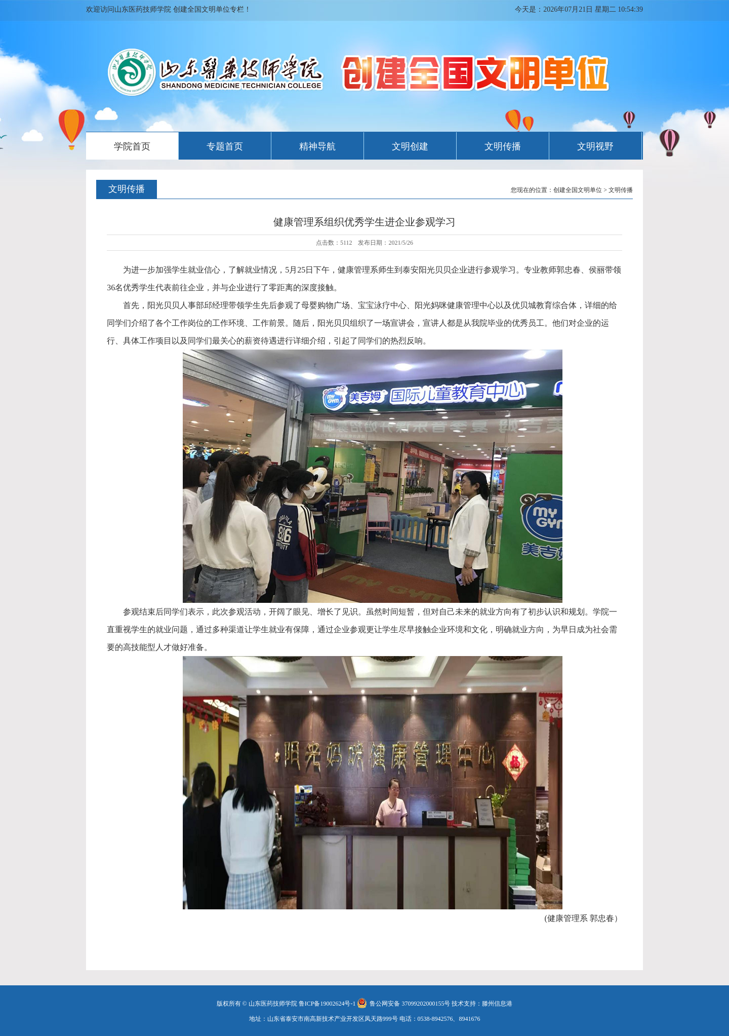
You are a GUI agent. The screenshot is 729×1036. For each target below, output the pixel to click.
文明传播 (502, 146)
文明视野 (595, 146)
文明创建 (410, 146)
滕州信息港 (497, 1003)
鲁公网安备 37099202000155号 (403, 1003)
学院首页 (132, 146)
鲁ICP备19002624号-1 (327, 1003)
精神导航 (317, 146)
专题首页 (225, 146)
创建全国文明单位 (577, 190)
